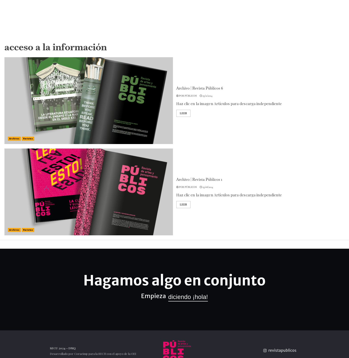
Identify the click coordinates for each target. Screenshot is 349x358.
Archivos (14, 138)
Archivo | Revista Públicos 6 (199, 88)
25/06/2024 (208, 187)
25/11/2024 (207, 95)
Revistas (28, 138)
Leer (183, 113)
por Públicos (188, 95)
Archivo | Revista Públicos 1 (199, 179)
